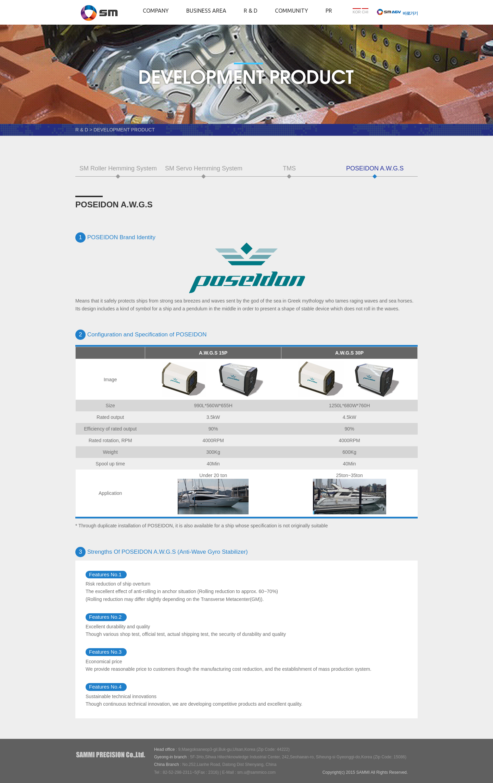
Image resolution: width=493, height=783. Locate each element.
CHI (365, 12)
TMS (289, 168)
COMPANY (156, 11)
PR (329, 11)
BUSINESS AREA (206, 11)
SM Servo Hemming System (203, 168)
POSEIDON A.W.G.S (375, 168)
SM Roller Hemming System (118, 168)
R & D (250, 11)
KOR (357, 12)
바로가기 (397, 13)
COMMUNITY (291, 11)
